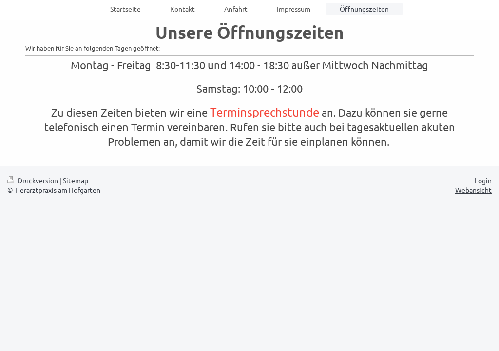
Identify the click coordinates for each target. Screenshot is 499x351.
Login (483, 180)
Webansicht (473, 189)
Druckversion (33, 180)
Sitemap (75, 180)
